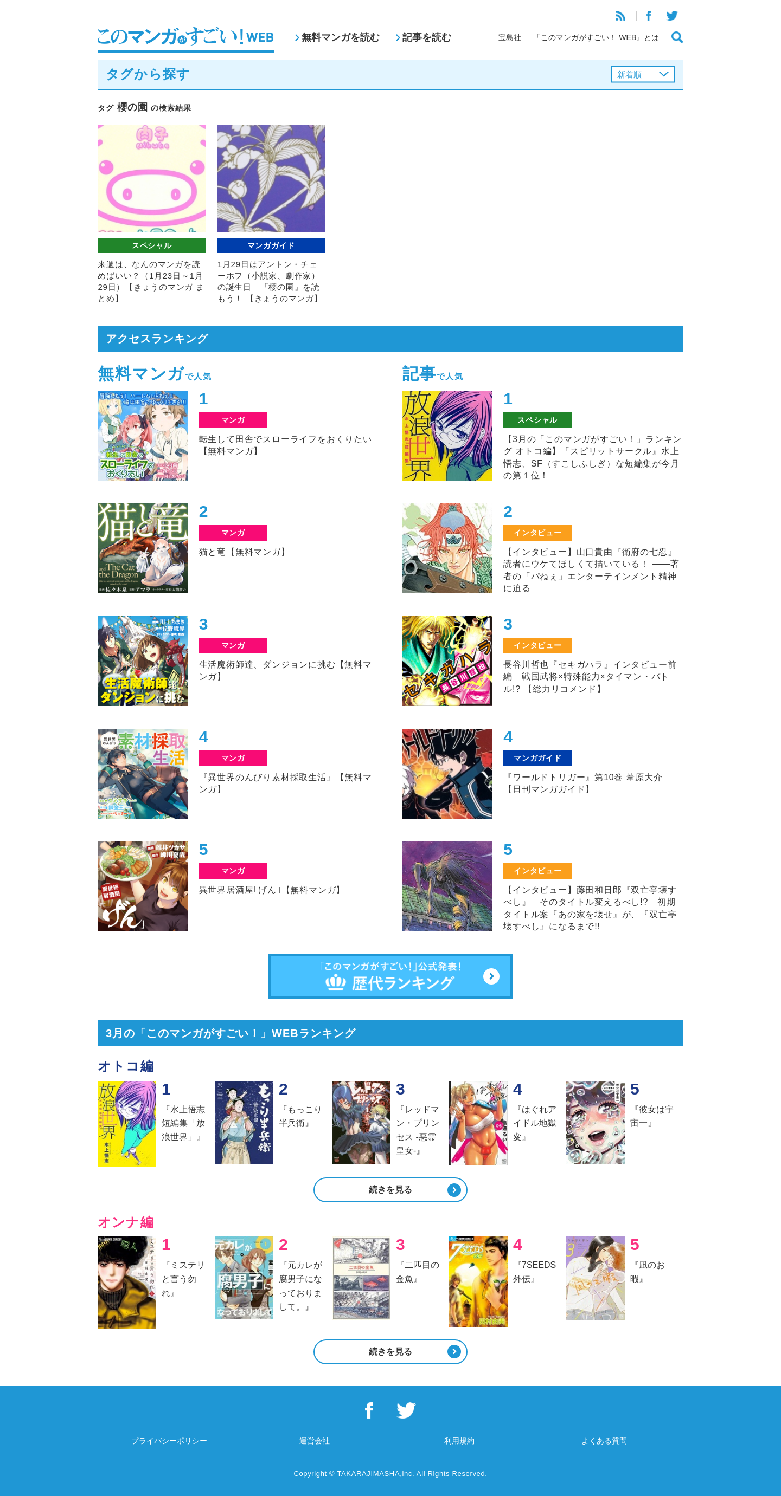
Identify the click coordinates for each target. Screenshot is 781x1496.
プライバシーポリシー (169, 1440)
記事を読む (426, 37)
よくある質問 (604, 1440)
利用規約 (459, 1440)
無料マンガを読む (341, 37)
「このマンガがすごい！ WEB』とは (596, 37)
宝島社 (509, 37)
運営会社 (314, 1440)
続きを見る (390, 1189)
